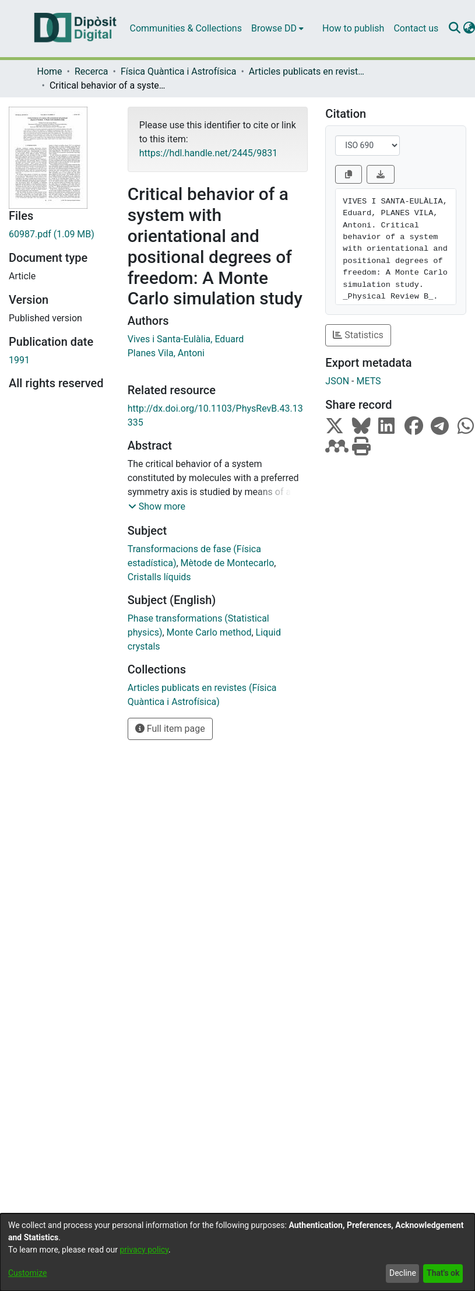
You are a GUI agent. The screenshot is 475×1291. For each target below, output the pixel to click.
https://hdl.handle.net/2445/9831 (208, 153)
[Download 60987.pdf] (59, 234)
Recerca (91, 71)
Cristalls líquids (159, 577)
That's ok (443, 1273)
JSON (337, 381)
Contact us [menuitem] (415, 28)
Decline (402, 1273)
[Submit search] (454, 29)
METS (368, 381)
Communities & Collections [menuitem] (186, 28)
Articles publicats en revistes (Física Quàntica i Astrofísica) (307, 71)
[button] (157, 506)
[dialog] (237, 1252)
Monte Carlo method (209, 632)
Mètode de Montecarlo (228, 563)
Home (49, 71)
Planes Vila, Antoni (166, 353)
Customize (27, 1273)
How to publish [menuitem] (353, 28)
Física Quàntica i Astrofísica (178, 71)
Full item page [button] (170, 728)
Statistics (358, 335)
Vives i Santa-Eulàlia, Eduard (186, 339)
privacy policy (143, 1249)
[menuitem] (277, 28)
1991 (19, 360)
